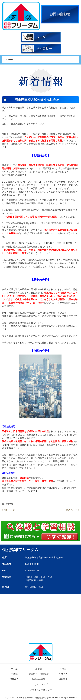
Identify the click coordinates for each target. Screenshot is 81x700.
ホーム (14, 669)
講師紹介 (14, 679)
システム (63, 674)
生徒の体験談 (38, 679)
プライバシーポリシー (41, 689)
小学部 (14, 674)
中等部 (63, 669)
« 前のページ (8, 510)
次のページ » (72, 510)
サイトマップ (41, 684)
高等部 (38, 669)
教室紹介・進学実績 (39, 674)
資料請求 (63, 679)
